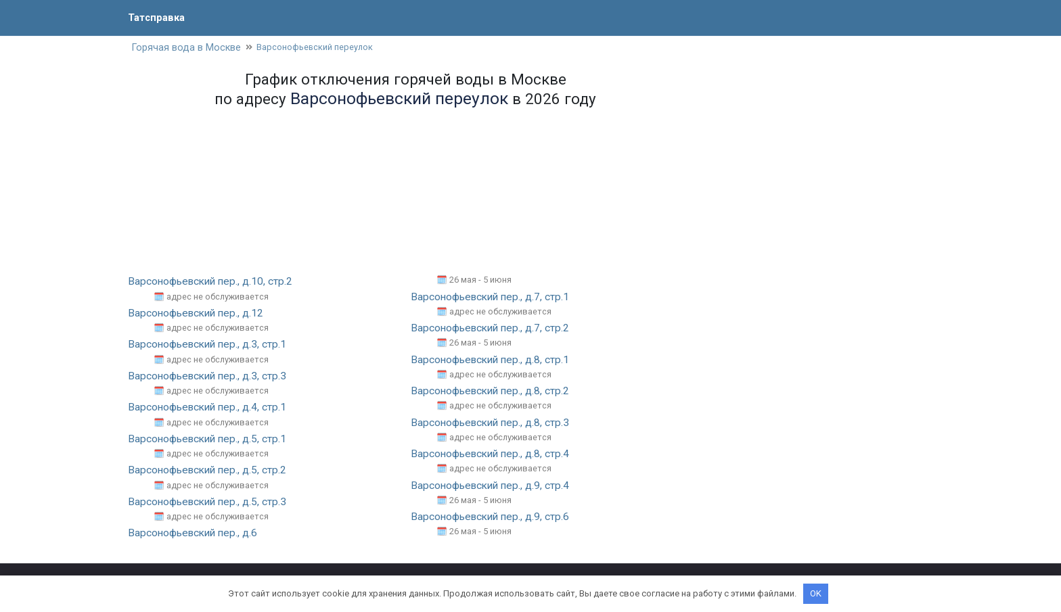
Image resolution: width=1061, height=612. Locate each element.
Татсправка (158, 17)
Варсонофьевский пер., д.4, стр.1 (210, 408)
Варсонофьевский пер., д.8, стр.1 (493, 360)
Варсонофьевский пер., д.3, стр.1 (210, 345)
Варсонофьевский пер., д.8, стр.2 (493, 391)
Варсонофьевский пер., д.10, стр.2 (213, 282)
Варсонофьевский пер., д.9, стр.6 (493, 517)
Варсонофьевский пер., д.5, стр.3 (210, 502)
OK (815, 593)
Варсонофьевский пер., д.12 (198, 314)
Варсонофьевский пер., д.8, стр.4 (493, 454)
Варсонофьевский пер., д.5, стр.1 (210, 439)
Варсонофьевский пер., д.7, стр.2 (493, 329)
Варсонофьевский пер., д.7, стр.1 (493, 297)
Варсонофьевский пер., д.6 (195, 533)
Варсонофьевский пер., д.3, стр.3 (210, 376)
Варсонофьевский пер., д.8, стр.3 (493, 423)
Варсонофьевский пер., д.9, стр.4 (493, 485)
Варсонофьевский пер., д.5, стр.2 (210, 470)
